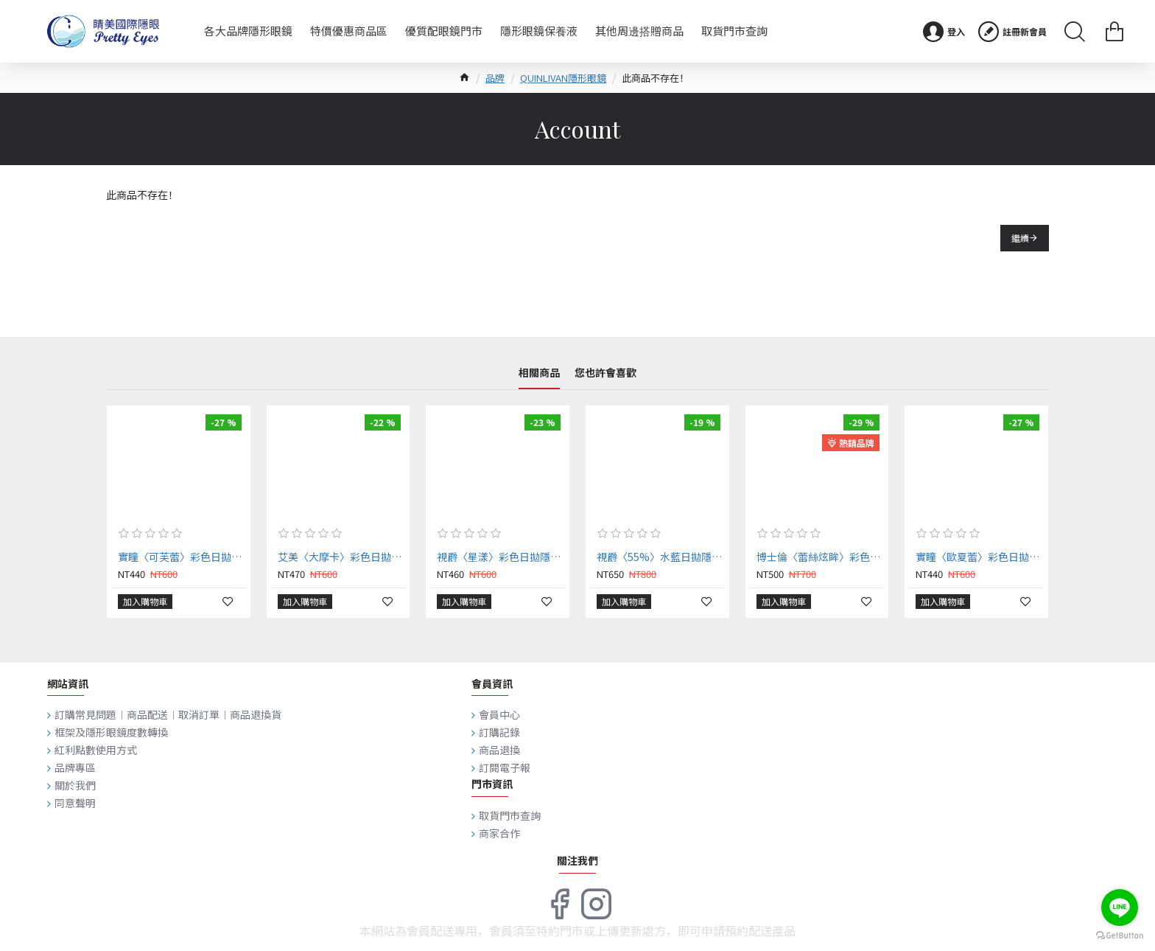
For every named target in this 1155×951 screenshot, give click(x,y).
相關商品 (539, 373)
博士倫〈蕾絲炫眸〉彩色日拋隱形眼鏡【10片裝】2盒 (820, 556)
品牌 (495, 78)
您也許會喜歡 (605, 373)
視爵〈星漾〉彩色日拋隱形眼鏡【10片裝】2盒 (500, 556)
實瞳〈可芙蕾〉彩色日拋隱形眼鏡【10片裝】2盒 (181, 556)
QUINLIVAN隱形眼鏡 (563, 78)
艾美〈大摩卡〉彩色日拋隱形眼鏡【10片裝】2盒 (341, 556)
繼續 (1020, 237)
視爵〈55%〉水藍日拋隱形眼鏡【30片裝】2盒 (660, 556)
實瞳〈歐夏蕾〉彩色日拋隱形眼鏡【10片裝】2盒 (979, 556)
